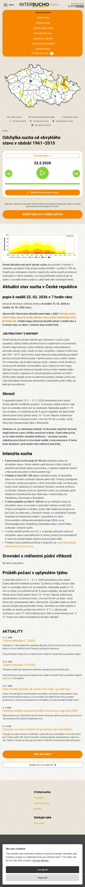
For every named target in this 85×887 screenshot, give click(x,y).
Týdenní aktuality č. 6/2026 (18, 664)
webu (9, 678)
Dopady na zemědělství (43, 43)
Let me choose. (40, 860)
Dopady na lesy (43, 49)
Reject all (42, 877)
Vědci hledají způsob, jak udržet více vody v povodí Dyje (36, 689)
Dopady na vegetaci (43, 38)
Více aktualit (43, 754)
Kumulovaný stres (43, 33)
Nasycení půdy (43, 23)
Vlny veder (39, 823)
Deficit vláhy (43, 17)
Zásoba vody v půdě (43, 28)
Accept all (43, 869)
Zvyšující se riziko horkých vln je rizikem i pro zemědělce (37, 729)
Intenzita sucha (43, 12)
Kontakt (37, 809)
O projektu (39, 797)
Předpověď (10, 321)
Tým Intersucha (41, 803)
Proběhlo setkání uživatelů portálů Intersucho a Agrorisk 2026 (40, 710)
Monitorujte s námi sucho (42, 214)
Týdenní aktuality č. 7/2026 (18, 640)
